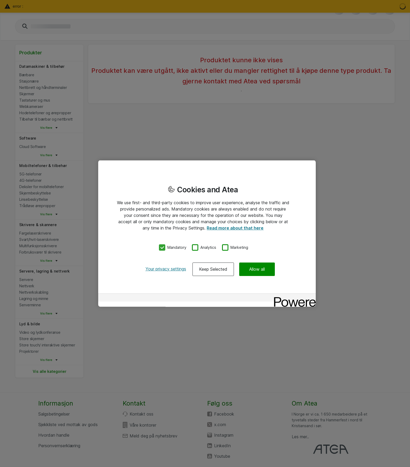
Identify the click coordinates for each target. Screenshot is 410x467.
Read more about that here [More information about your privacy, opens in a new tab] (235, 228)
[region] (207, 233)
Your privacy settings (165, 268)
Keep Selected (213, 268)
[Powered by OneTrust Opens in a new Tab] (293, 298)
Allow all (257, 268)
